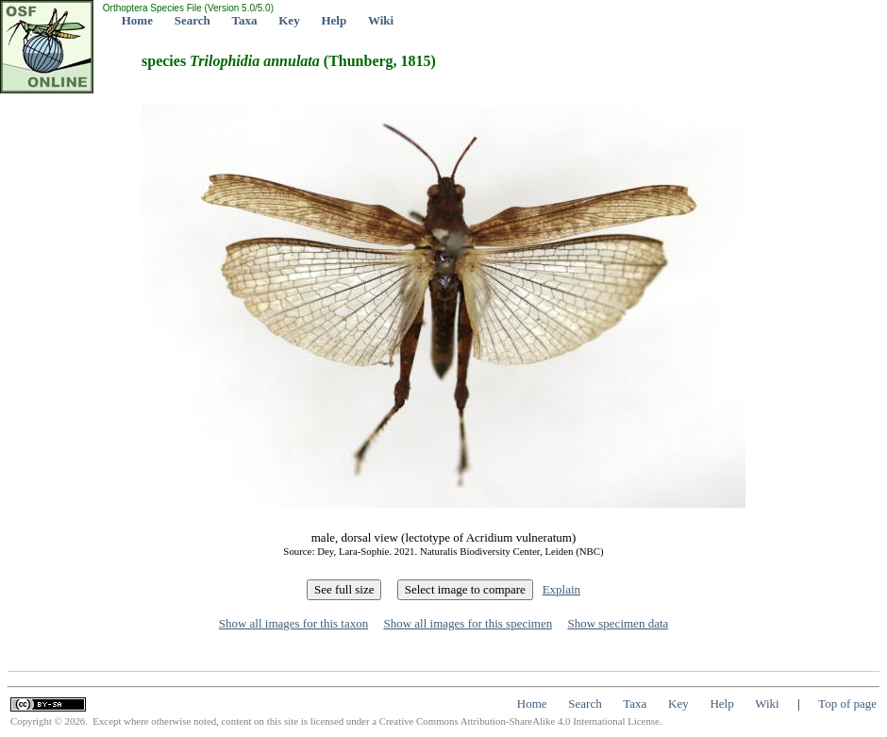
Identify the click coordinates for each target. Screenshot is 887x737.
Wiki (380, 20)
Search (192, 20)
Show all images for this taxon (294, 623)
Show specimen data (617, 623)
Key (288, 20)
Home (137, 20)
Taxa (245, 20)
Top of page (847, 703)
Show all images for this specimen (467, 623)
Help (333, 20)
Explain (561, 589)
